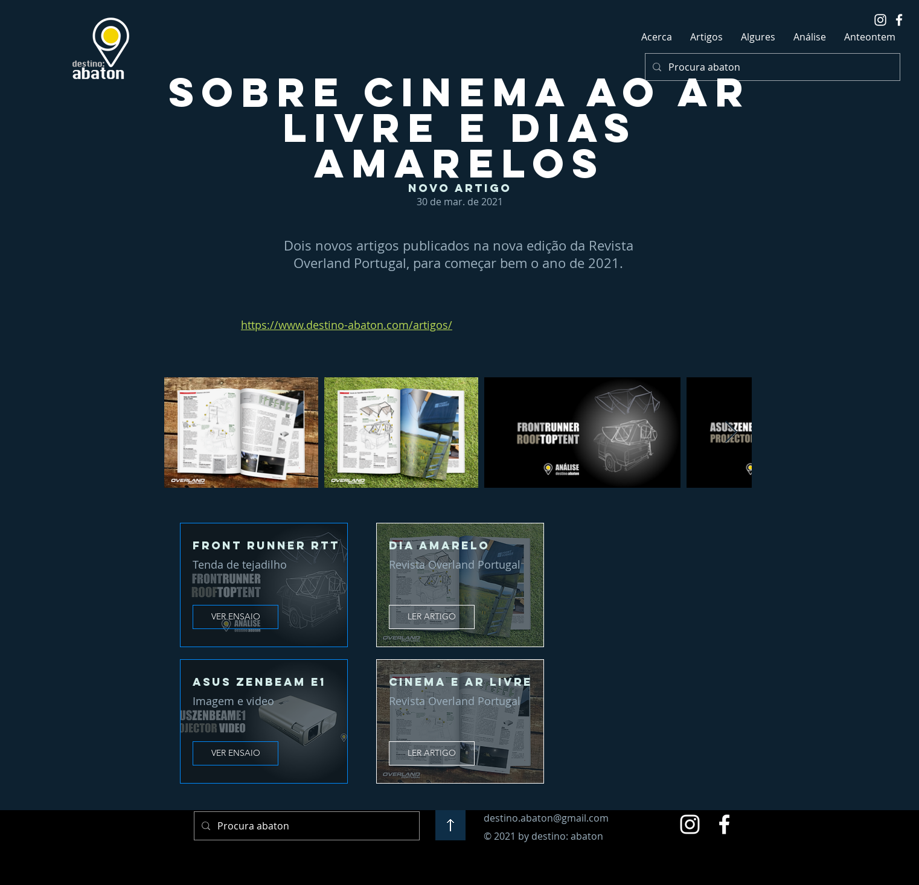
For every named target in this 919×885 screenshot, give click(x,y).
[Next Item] (731, 432)
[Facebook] (724, 824)
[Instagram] (690, 824)
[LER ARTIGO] (432, 617)
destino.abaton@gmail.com (546, 818)
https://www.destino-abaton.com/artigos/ (346, 325)
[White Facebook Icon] (899, 20)
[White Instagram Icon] (880, 20)
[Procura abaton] (771, 67)
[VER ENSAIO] (235, 617)
